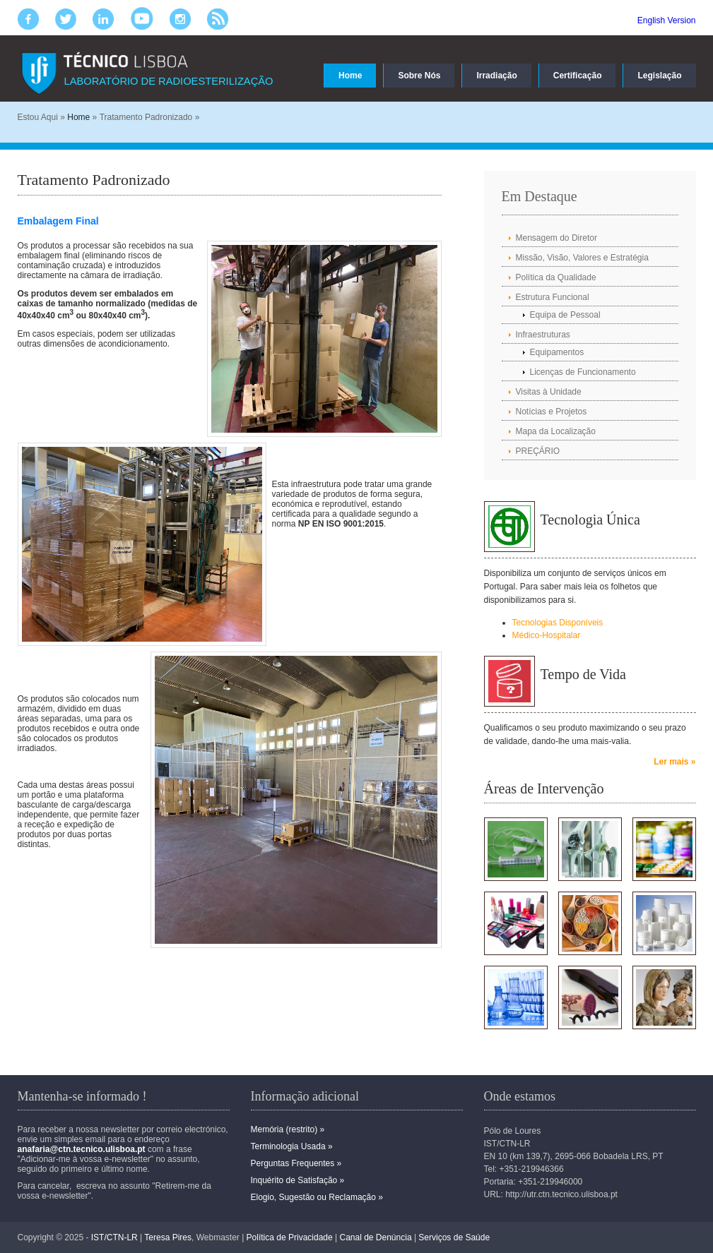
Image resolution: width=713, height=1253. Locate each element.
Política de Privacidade (290, 1237)
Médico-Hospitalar (546, 635)
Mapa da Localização (556, 431)
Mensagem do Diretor (556, 238)
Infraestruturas (543, 335)
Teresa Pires (167, 1237)
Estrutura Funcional (552, 297)
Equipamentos (557, 352)
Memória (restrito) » (288, 1129)
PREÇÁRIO (538, 451)
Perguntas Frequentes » (296, 1163)
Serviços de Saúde (454, 1237)
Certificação (577, 75)
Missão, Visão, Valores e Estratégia (582, 258)
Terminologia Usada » (292, 1146)
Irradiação (496, 75)
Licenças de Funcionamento (583, 372)
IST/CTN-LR (114, 1237)
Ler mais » (674, 762)
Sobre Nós (419, 75)
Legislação (659, 75)
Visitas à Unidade (549, 392)
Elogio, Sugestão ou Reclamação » (317, 1197)
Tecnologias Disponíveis (557, 623)
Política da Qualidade (556, 277)
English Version (666, 20)
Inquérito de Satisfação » (298, 1180)
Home (350, 75)
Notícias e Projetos (551, 411)
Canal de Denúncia (375, 1237)
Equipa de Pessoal (565, 315)
